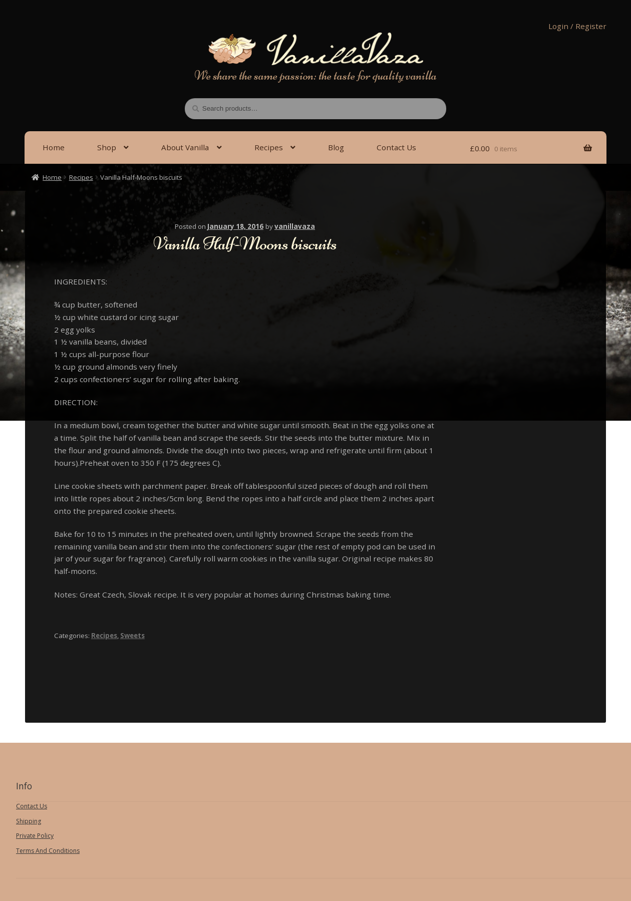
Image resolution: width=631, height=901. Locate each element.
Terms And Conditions (48, 850)
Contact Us (396, 147)
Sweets (132, 635)
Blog (336, 147)
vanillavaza (294, 226)
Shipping (28, 821)
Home (54, 147)
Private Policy (35, 835)
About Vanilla (185, 147)
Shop (106, 147)
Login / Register (577, 26)
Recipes (268, 147)
